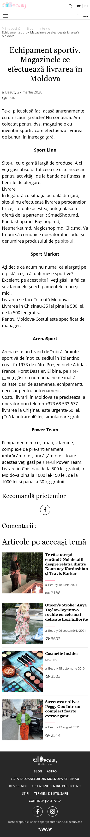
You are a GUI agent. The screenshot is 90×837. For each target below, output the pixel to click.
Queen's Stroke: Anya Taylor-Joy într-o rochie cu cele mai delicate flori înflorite (66, 612)
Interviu (45, 28)
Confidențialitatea (45, 800)
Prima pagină (11, 28)
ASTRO (52, 771)
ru (86, 6)
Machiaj (51, 660)
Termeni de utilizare (51, 793)
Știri (25, 793)
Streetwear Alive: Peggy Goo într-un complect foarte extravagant (62, 708)
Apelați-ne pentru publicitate (56, 786)
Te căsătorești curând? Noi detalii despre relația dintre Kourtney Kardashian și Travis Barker (66, 564)
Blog (30, 28)
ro (79, 6)
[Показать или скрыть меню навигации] (5, 16)
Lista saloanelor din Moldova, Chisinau (45, 779)
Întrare (83, 16)
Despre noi (18, 786)
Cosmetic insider (61, 653)
